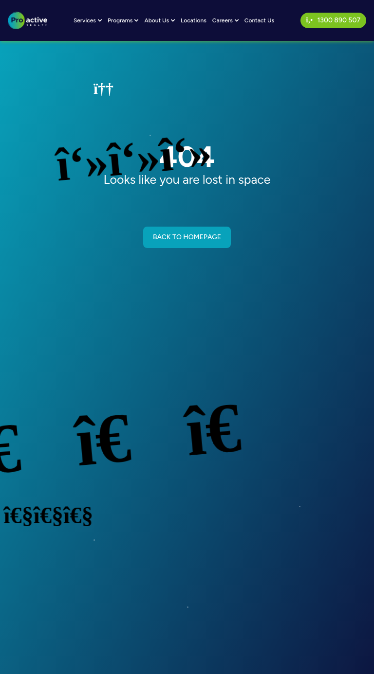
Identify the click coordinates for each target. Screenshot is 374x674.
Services (88, 20)
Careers (225, 20)
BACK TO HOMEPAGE (187, 237)
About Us (159, 20)
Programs (123, 20)
